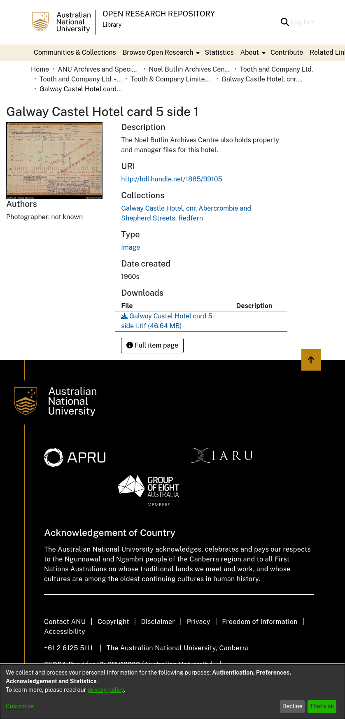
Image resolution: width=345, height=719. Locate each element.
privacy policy (106, 690)
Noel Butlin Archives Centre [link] (190, 69)
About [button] (249, 52)
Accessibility (64, 632)
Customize (20, 706)
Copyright (113, 622)
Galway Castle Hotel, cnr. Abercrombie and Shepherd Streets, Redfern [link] (262, 79)
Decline (292, 706)
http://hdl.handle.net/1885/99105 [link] (171, 179)
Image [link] (130, 247)
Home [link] (40, 69)
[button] (285, 22)
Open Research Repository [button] (159, 13)
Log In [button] (301, 22)
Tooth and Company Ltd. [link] (276, 69)
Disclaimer (158, 622)
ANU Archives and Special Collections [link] (99, 69)
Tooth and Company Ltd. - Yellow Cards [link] (81, 79)
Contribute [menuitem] (286, 52)
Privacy (198, 622)
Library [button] (112, 24)
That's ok (322, 706)
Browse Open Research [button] (158, 52)
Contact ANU (65, 622)
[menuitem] (160, 52)
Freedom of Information (259, 622)
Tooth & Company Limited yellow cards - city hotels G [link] (172, 79)
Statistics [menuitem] (219, 52)
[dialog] (172, 691)
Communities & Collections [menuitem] (75, 52)
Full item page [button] (152, 345)
